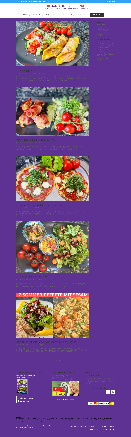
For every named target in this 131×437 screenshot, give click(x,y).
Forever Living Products (26, 427)
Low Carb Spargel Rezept (103, 59)
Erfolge (41, 15)
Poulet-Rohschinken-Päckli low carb (35, 139)
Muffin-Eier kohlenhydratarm (32, 276)
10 (75, 360)
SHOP (47, 15)
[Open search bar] (107, 15)
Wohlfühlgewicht (28, 15)
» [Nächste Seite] (87, 360)
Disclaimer (92, 429)
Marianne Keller (23, 73)
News (99, 32)
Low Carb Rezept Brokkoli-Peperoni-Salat (105, 42)
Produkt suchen (97, 15)
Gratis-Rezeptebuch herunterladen (26, 399)
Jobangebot (74, 426)
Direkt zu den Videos (65, 399)
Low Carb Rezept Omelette (103, 51)
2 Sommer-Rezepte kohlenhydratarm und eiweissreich (46, 341)
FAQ (98, 429)
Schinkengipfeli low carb (29, 70)
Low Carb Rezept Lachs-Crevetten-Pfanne (105, 46)
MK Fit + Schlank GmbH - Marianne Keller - (33, 426)
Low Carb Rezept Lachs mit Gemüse (105, 55)
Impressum (83, 426)
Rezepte (45, 73)
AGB (99, 426)
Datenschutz (92, 426)
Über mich (66, 15)
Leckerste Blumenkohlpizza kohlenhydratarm (41, 205)
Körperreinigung (103, 30)
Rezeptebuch (57, 15)
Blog (72, 15)
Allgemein (100, 27)
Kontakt (78, 15)
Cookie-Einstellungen (107, 429)
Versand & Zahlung (108, 426)
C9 (36, 15)
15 (78, 360)
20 (82, 360)
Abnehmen (101, 25)
